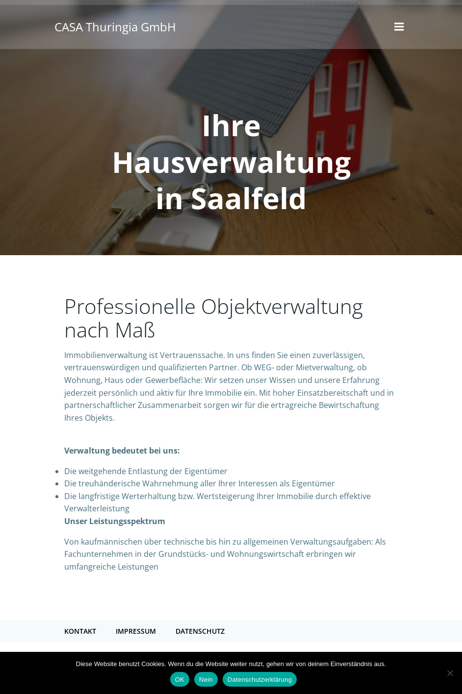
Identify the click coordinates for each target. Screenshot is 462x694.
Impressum (136, 631)
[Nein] (450, 673)
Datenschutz (200, 631)
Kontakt (80, 631)
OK (179, 679)
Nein (206, 679)
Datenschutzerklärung (260, 679)
